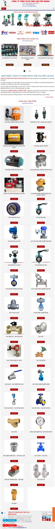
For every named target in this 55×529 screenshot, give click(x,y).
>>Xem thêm (49, 97)
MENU (4, 9)
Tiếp (30, 71)
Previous (2, 55)
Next (53, 55)
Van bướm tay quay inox (27, 58)
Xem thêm (9, 64)
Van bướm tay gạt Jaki (9, 58)
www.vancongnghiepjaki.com (19, 527)
